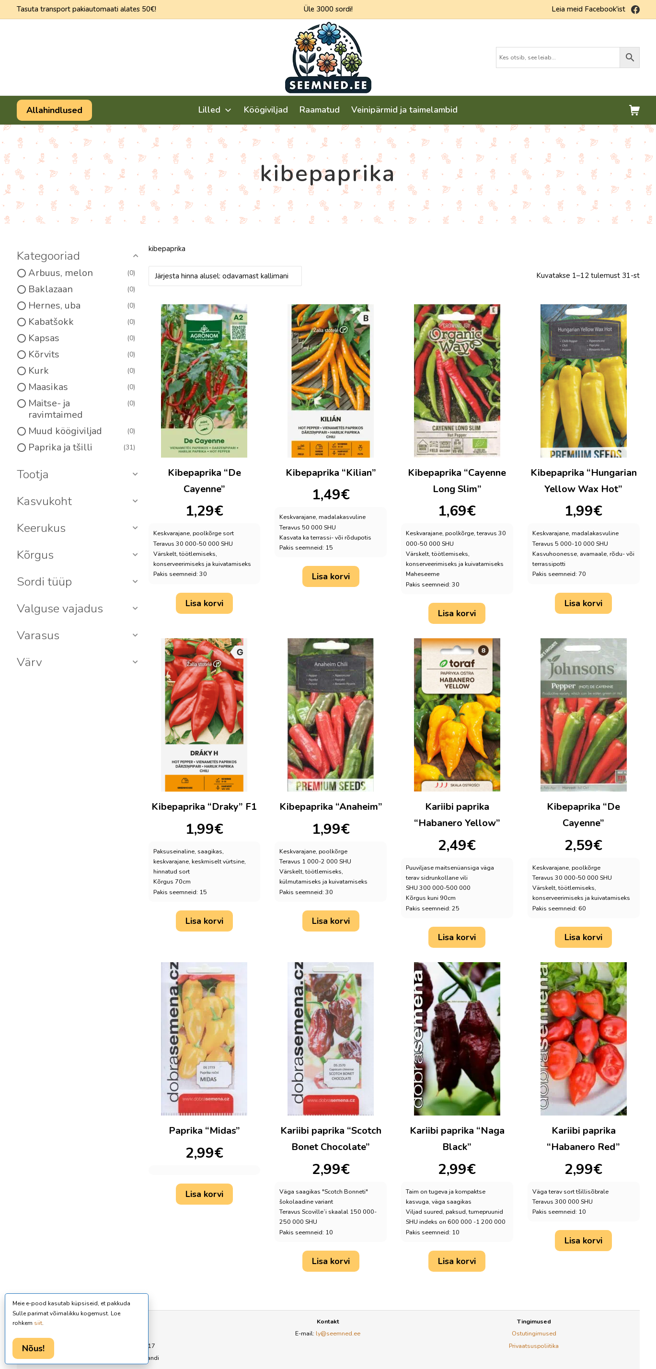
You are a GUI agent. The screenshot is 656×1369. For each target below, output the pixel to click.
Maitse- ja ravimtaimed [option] (82, 409)
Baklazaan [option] (82, 289)
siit (38, 1323)
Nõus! (33, 1348)
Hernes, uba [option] (82, 305)
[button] (79, 256)
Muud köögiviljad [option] (82, 431)
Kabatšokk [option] (82, 322)
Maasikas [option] (82, 387)
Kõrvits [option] (82, 354)
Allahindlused (54, 110)
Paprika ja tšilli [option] (82, 447)
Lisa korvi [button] (204, 603)
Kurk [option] (82, 371)
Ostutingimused (534, 1333)
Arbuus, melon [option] (82, 273)
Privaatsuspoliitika (534, 1346)
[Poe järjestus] (225, 276)
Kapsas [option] (82, 338)
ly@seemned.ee (338, 1333)
